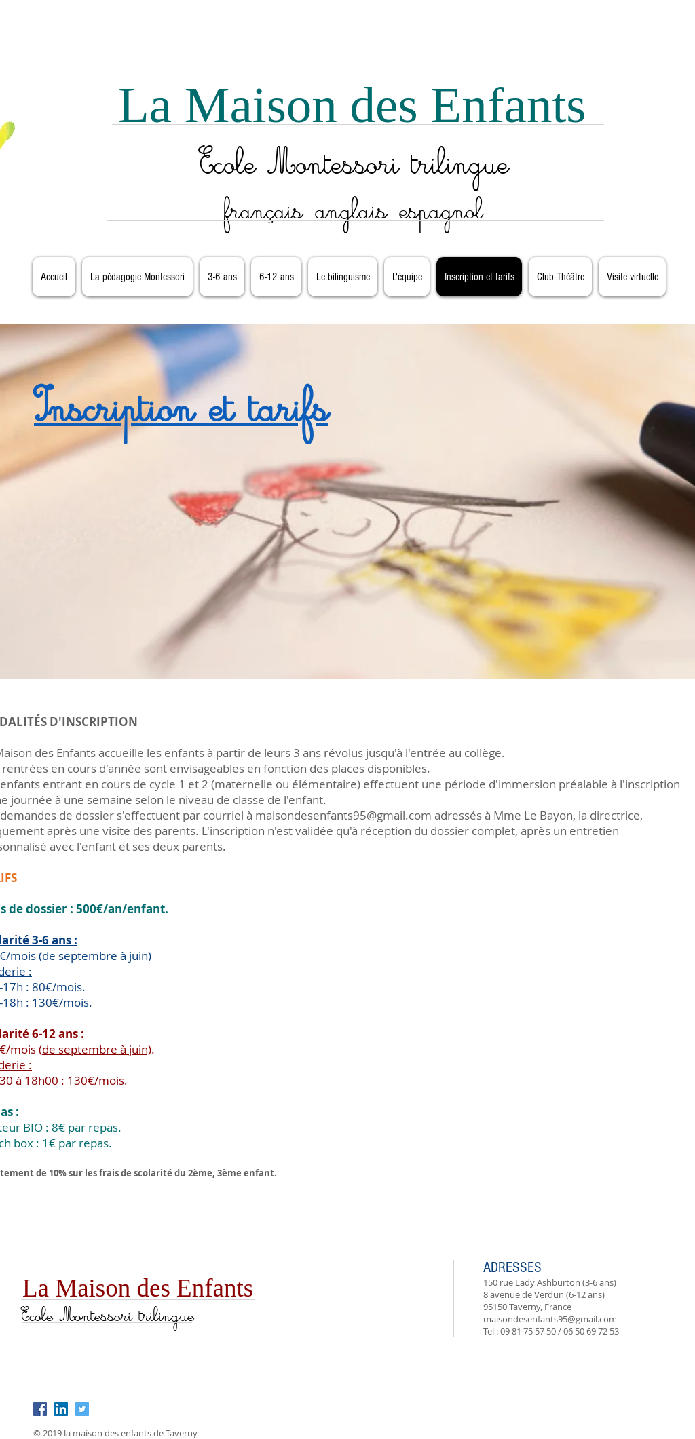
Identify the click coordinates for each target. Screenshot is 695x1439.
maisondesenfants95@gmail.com (343, 815)
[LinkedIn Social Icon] (61, 1409)
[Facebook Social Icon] (40, 1409)
